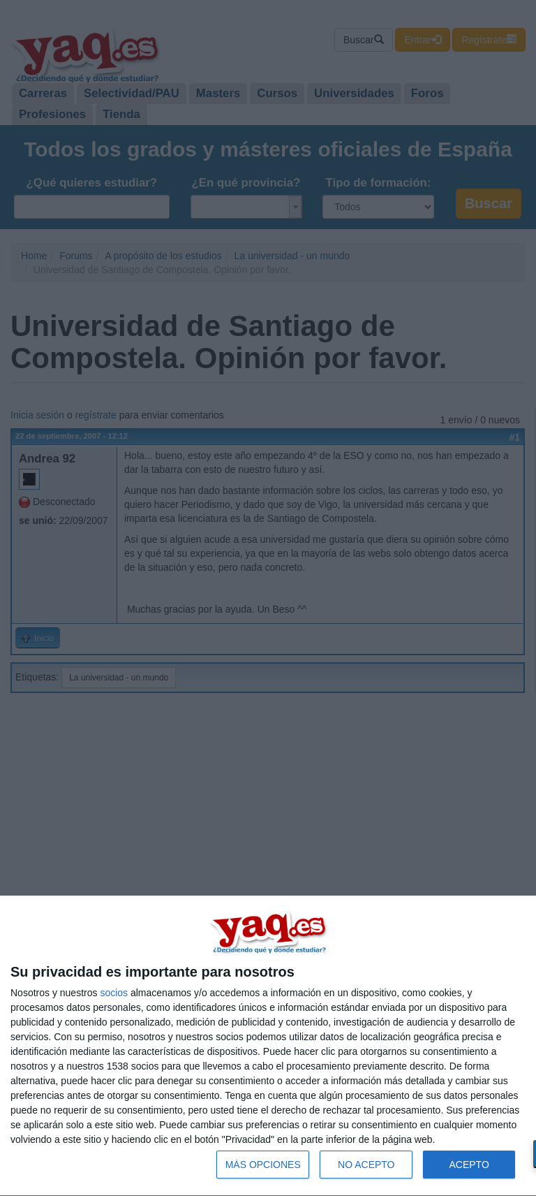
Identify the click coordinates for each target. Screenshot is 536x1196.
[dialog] (268, 1046)
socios (114, 993)
